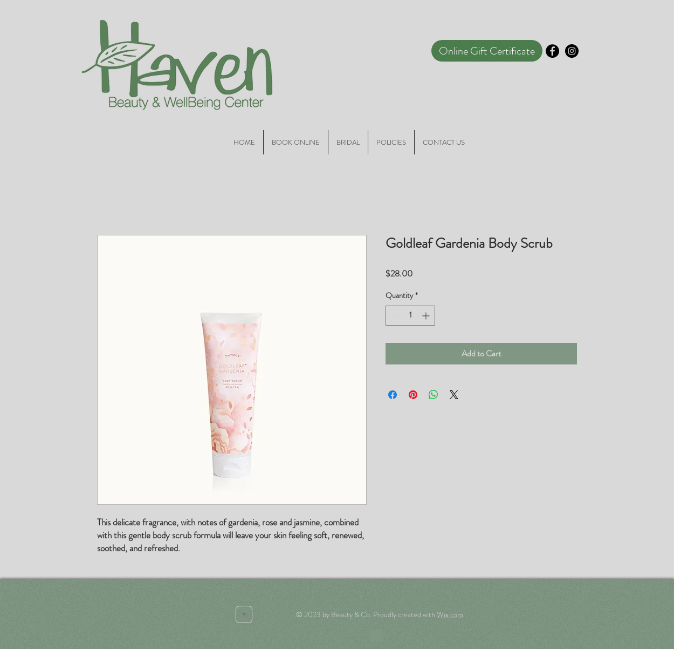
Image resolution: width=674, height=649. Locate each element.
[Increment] (427, 315)
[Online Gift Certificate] (486, 51)
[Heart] (244, 614)
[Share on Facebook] (392, 394)
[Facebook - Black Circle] (552, 51)
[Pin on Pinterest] (413, 394)
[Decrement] (394, 315)
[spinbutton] (410, 315)
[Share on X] (454, 394)
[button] (376, 632)
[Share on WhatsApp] (433, 394)
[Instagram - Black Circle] (572, 51)
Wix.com (450, 614)
